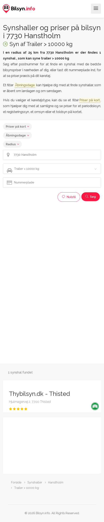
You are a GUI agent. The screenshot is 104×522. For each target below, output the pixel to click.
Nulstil (69, 197)
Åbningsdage (16, 135)
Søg (90, 197)
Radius (11, 144)
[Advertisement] (52, 232)
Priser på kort (16, 126)
